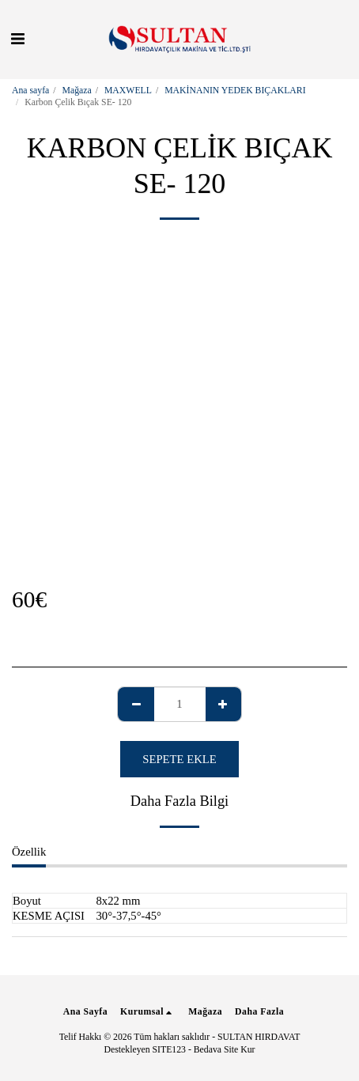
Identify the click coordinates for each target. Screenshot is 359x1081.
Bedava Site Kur (224, 1050)
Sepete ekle (179, 759)
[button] (17, 39)
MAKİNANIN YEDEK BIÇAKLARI (234, 90)
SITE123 (169, 1050)
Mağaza (77, 90)
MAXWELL (128, 90)
